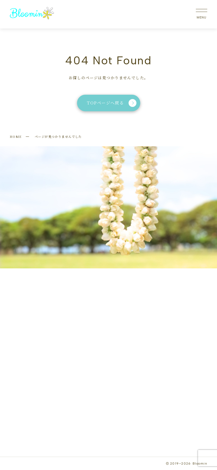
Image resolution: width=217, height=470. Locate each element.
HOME (16, 136)
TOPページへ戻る (111, 103)
